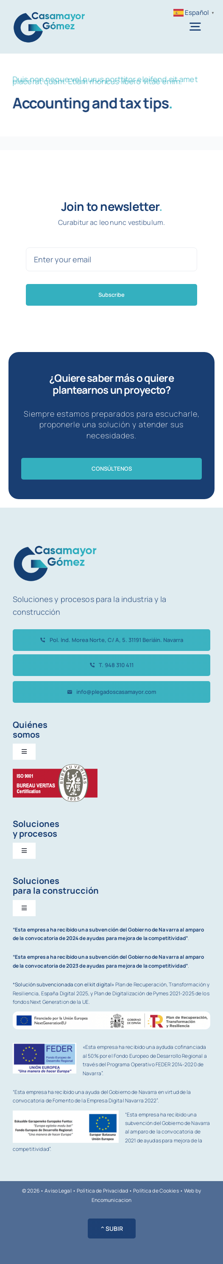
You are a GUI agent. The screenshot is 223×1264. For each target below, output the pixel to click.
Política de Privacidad (102, 1190)
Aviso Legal (58, 1190)
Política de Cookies (155, 1190)
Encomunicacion (112, 1200)
